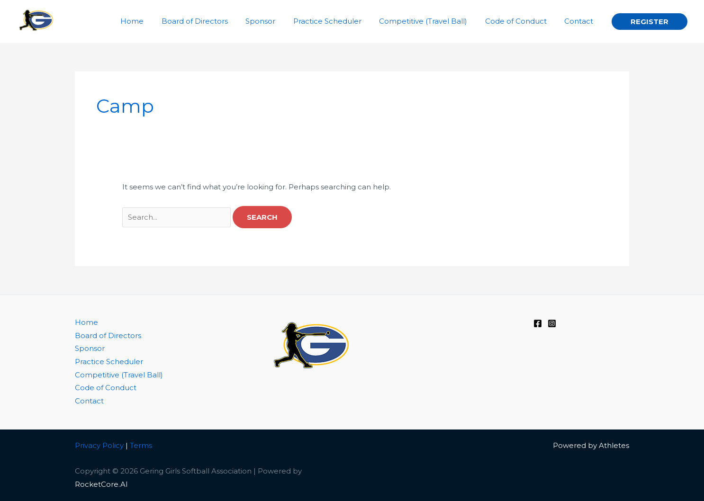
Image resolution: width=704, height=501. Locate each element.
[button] (649, 21)
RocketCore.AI (101, 484)
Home (86, 322)
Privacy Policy (99, 445)
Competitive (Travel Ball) (119, 375)
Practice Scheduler (109, 362)
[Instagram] (552, 323)
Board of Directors (108, 335)
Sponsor (90, 349)
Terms (141, 445)
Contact (89, 401)
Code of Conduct (105, 388)
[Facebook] (537, 323)
